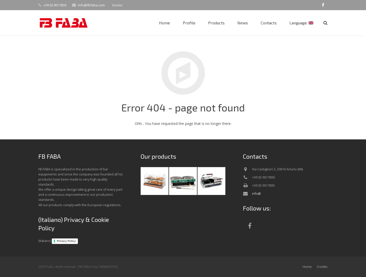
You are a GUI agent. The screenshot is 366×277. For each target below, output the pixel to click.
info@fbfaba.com (91, 5)
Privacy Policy (66, 240)
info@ (256, 193)
